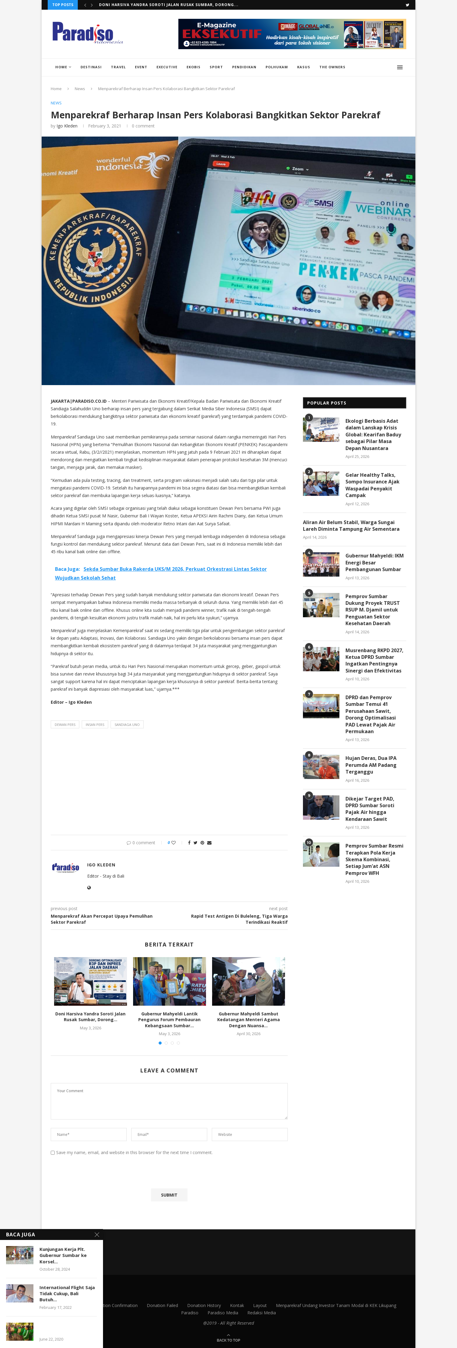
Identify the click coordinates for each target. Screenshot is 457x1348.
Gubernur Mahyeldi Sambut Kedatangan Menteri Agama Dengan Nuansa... (248, 1019)
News (80, 88)
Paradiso (189, 1313)
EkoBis (194, 67)
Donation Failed (162, 1305)
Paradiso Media (223, 1313)
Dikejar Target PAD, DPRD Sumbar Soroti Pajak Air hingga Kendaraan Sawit (369, 808)
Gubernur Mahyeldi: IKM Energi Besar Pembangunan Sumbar (374, 562)
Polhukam (277, 67)
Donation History (204, 1305)
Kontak (237, 1305)
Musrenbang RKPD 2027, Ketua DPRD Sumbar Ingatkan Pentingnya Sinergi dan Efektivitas (374, 660)
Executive (166, 67)
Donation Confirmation (115, 1305)
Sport (216, 67)
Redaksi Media (261, 1313)
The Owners (332, 67)
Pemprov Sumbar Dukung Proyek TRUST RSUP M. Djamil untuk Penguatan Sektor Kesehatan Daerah (372, 610)
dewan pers (65, 724)
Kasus (303, 67)
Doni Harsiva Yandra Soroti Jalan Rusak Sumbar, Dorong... (169, 4)
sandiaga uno (127, 724)
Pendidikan (244, 67)
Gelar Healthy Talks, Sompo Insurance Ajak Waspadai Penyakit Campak (372, 485)
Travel (118, 67)
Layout (260, 1305)
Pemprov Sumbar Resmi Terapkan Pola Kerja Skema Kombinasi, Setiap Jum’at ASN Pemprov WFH (374, 859)
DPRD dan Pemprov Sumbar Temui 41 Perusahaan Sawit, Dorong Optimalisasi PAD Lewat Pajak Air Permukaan (370, 714)
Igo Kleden (67, 126)
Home (61, 67)
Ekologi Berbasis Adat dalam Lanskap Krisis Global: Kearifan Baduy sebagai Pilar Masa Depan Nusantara (373, 435)
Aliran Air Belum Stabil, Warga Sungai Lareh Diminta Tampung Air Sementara (351, 525)
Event (141, 67)
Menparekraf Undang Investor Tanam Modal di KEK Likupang (336, 1305)
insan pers (95, 724)
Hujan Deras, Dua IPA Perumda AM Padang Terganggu (371, 765)
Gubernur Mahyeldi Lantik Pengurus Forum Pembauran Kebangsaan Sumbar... (169, 1019)
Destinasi (91, 67)
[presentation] (96, 1173)
